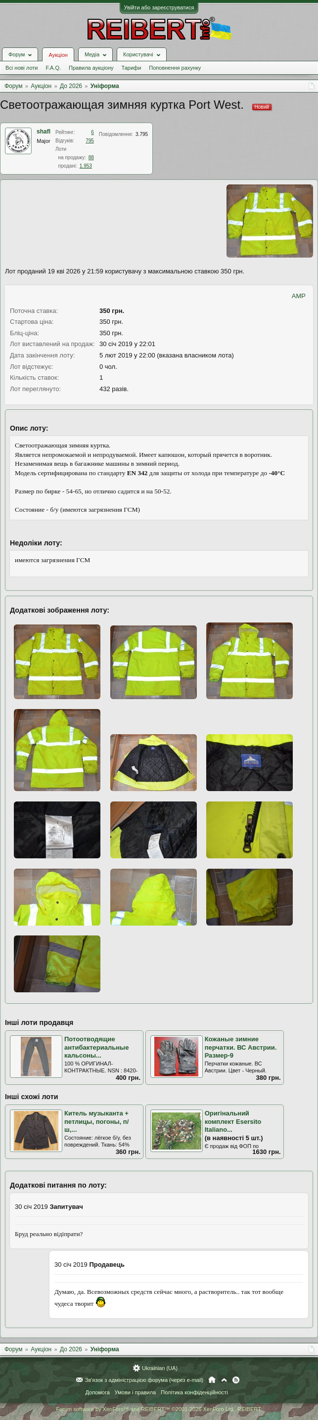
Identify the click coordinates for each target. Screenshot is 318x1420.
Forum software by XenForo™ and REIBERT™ (159, 1409)
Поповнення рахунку (175, 68)
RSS (235, 1379)
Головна (212, 1379)
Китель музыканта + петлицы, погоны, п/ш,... (96, 1121)
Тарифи (131, 68)
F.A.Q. (53, 68)
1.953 (86, 166)
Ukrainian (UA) (160, 1368)
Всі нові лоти (21, 68)
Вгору (224, 1379)
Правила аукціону (91, 68)
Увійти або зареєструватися (159, 7)
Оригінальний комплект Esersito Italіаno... (233, 1121)
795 (90, 140)
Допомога (97, 1392)
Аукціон (57, 55)
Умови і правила (135, 1392)
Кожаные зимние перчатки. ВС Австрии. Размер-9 (241, 1047)
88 (91, 157)
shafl (43, 131)
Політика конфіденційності (194, 1392)
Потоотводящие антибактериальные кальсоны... (96, 1047)
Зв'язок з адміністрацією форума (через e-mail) (144, 1380)
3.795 (142, 134)
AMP (299, 296)
